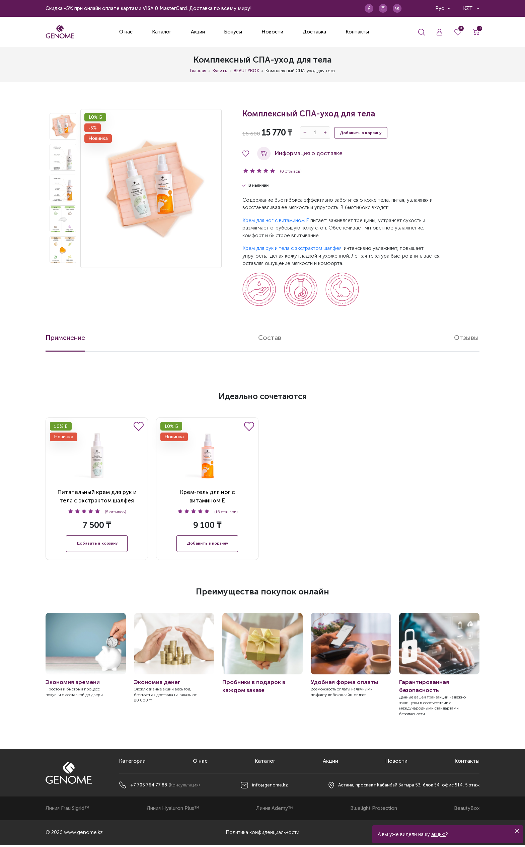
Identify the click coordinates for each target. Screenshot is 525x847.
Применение (66, 338)
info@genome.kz (270, 786)
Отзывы (467, 338)
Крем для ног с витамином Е (275, 220)
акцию (438, 834)
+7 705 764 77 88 (148, 786)
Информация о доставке (300, 153)
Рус (443, 8)
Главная (198, 70)
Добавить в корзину (361, 132)
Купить (219, 70)
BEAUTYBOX (246, 70)
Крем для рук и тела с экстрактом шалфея (292, 248)
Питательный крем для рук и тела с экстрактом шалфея (97, 465)
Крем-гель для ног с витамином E (207, 465)
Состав (270, 338)
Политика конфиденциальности (262, 835)
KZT (471, 8)
